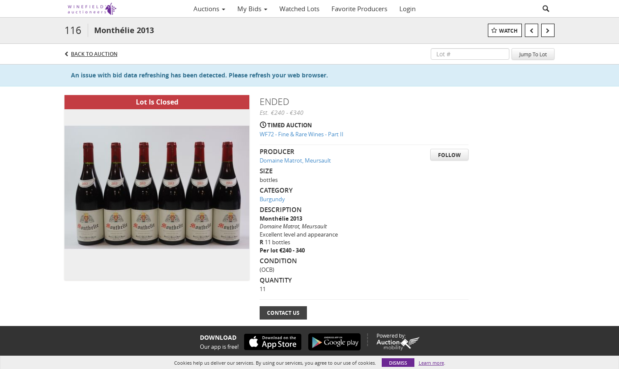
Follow (449, 155)
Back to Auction (94, 54)
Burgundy (272, 199)
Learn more (431, 363)
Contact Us (283, 313)
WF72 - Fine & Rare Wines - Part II (301, 134)
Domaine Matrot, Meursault (295, 160)
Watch (508, 30)
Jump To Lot (533, 54)
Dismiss (398, 363)
